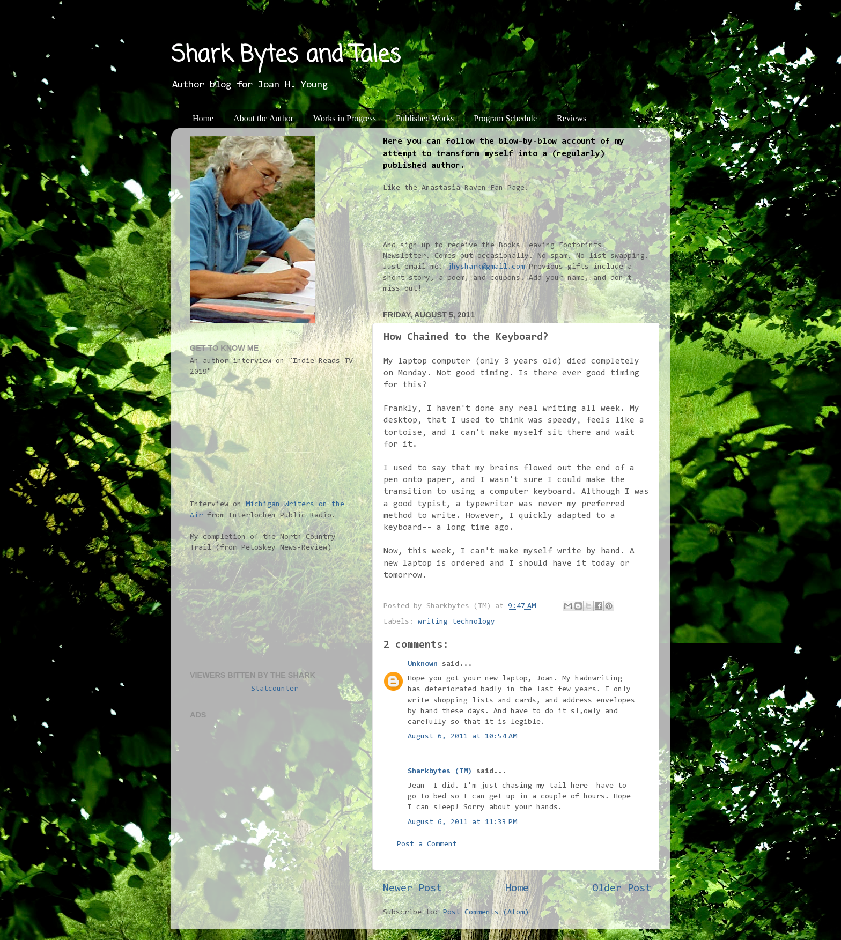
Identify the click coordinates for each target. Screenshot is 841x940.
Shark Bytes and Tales (286, 55)
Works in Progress (344, 118)
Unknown (423, 664)
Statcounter (274, 689)
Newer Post (412, 888)
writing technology (456, 622)
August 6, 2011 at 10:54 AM (462, 736)
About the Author (263, 118)
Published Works (425, 118)
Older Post (621, 888)
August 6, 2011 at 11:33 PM (462, 822)
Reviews (571, 118)
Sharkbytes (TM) (440, 771)
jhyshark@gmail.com (486, 267)
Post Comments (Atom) (486, 912)
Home (203, 118)
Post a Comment (427, 844)
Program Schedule (505, 118)
